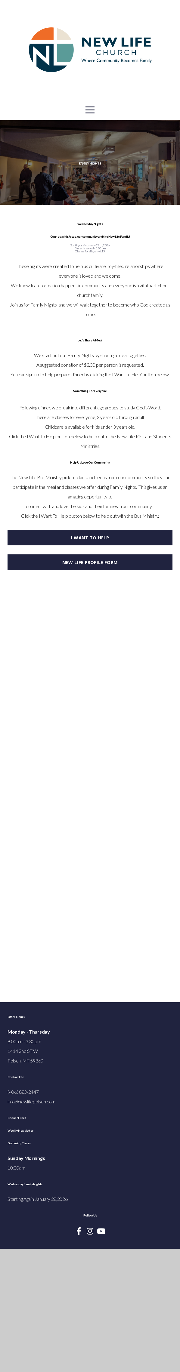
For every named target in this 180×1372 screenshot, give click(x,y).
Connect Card (25, 1240)
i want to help (90, 661)
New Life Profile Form (90, 686)
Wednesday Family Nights (44, 1306)
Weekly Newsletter (32, 1252)
